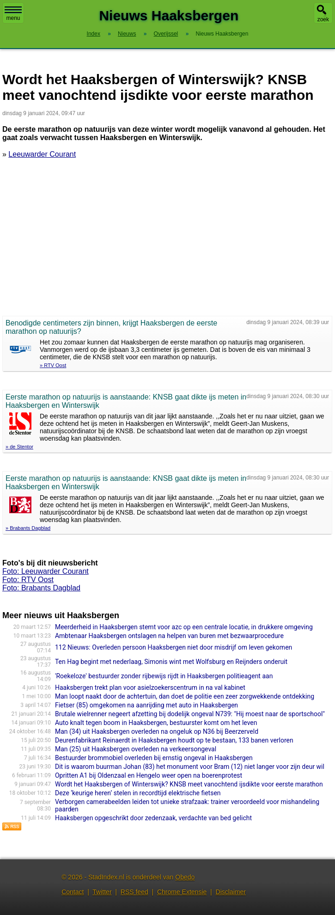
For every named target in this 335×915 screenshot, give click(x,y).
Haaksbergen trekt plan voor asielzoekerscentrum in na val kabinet (150, 687)
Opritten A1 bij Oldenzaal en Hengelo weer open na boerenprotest (148, 775)
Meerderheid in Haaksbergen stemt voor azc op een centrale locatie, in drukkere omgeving (184, 627)
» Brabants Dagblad (28, 528)
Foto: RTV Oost (28, 579)
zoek (323, 19)
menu (13, 13)
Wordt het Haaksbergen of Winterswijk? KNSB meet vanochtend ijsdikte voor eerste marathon (189, 784)
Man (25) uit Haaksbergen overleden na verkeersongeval (135, 749)
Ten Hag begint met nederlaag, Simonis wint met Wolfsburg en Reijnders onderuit (171, 661)
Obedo (185, 877)
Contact (72, 892)
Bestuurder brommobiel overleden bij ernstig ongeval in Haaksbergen (154, 757)
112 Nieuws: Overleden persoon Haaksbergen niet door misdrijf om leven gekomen (173, 647)
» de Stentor (19, 446)
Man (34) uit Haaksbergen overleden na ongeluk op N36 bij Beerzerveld (156, 731)
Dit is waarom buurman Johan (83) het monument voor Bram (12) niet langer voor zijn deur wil (189, 766)
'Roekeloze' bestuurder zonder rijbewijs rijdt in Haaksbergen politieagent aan (164, 676)
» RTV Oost (53, 365)
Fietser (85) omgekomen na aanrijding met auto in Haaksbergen (146, 705)
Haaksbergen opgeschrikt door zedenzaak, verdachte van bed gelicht (153, 818)
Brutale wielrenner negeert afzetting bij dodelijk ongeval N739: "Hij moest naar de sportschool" (190, 714)
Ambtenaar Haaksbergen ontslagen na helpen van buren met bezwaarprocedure (169, 635)
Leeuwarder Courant (42, 154)
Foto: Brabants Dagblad (41, 588)
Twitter (101, 892)
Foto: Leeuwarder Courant (45, 571)
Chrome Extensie (182, 892)
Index (93, 34)
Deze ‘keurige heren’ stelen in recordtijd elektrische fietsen (138, 793)
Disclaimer (231, 892)
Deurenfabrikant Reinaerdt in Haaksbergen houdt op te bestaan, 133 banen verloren (174, 740)
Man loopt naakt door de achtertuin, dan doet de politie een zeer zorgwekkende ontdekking (184, 696)
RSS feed (134, 892)
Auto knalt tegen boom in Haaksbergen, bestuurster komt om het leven (156, 722)
